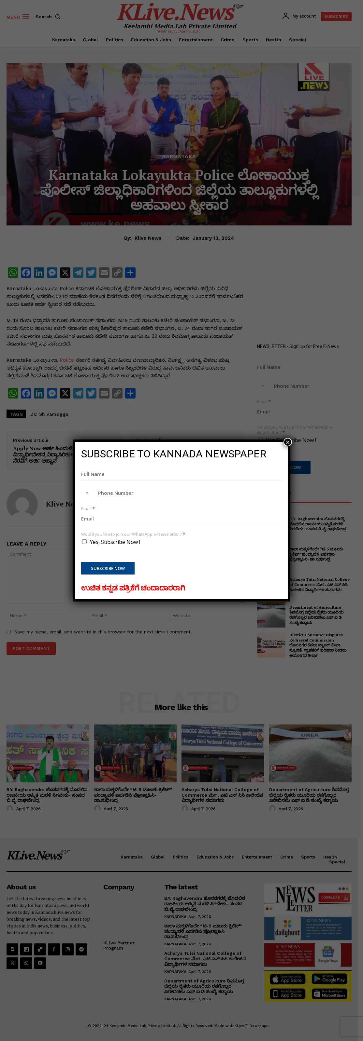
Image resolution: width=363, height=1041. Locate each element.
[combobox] (85, 493)
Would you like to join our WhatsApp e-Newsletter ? (133, 534)
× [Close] (287, 442)
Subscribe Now (108, 568)
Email (88, 508)
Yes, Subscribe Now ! (115, 542)
